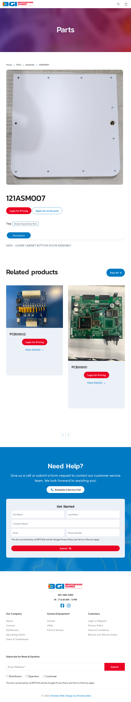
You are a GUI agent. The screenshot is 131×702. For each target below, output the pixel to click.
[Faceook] (62, 606)
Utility (50, 625)
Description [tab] (19, 235)
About (9, 620)
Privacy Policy (67, 539)
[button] (63, 435)
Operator (33, 676)
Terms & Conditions (98, 630)
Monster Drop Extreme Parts (25, 224)
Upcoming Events (15, 634)
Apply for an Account (47, 210)
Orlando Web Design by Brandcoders (70, 695)
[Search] (118, 4)
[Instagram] (68, 606)
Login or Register (97, 620)
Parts (18, 64)
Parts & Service (55, 630)
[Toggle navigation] (126, 4)
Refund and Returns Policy (102, 634)
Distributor (15, 676)
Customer (51, 676)
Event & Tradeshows (17, 639)
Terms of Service (86, 539)
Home (9, 64)
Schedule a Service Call (66, 489)
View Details (34, 349)
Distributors (12, 630)
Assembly (30, 64)
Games (51, 620)
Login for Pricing (19, 210)
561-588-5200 (65, 594)
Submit (65, 548)
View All (114, 272)
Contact (10, 625)
